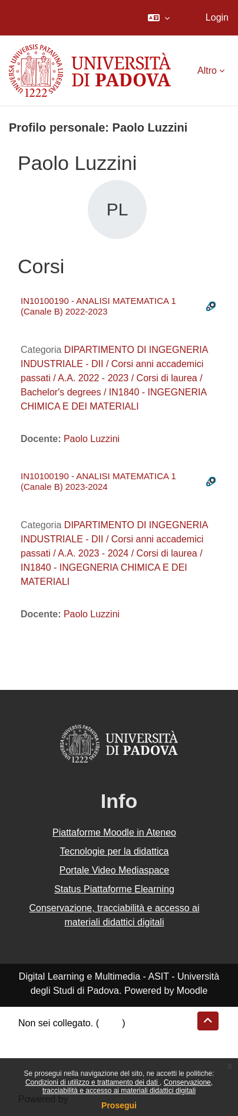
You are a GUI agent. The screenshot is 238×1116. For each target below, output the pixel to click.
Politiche (36, 1051)
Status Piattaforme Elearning (114, 889)
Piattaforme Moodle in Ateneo (114, 832)
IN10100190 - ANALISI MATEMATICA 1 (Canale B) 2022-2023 (98, 306)
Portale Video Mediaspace (115, 870)
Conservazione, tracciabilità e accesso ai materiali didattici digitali (127, 1086)
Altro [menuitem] (207, 71)
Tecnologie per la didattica (114, 851)
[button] (159, 17)
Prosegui (119, 1105)
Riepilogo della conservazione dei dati (97, 1037)
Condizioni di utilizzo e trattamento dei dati (92, 1082)
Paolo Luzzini (92, 439)
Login (217, 17)
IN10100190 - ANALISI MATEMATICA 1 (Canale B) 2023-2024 (98, 481)
